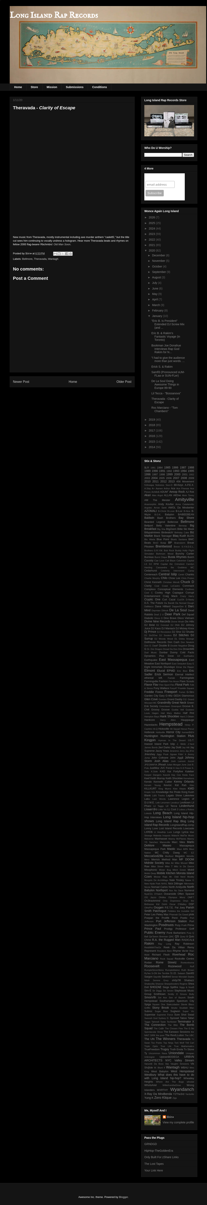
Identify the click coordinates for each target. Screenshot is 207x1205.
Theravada (40, 258)
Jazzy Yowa (162, 750)
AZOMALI (150, 511)
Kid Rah (180, 785)
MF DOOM (186, 859)
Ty (145, 1053)
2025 (152, 223)
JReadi (162, 764)
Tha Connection (155, 1024)
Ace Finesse (182, 488)
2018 (152, 425)
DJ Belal (149, 625)
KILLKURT (150, 788)
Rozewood (174, 966)
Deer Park (172, 614)
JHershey (149, 754)
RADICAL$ (188, 940)
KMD (191, 788)
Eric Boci (182, 671)
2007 (176, 478)
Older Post (123, 381)
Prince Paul (152, 928)
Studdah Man (186, 1008)
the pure (160, 1035)
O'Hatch (158, 894)
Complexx (150, 589)
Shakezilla (149, 984)
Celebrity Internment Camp (177, 570)
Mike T (169, 866)
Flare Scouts (187, 681)
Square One (158, 1004)
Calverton (181, 560)
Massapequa (187, 845)
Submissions (74, 87)
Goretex (162, 699)
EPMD (171, 670)
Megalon (180, 856)
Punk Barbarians (176, 932)
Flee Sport (164, 685)
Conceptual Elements (170, 589)
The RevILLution (174, 1035)
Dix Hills (189, 621)
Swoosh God (150, 1018)
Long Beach (162, 813)
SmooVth (150, 997)
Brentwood (164, 546)
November (159, 260)
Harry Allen (168, 720)
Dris (180, 649)
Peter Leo (149, 914)
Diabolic (148, 618)
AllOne (177, 495)
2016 (152, 436)
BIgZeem (171, 529)
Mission (52, 87)
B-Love (170, 511)
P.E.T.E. (169, 907)
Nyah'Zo (148, 894)
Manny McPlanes (177, 839)
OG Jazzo (150, 897)
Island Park (161, 744)
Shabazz (189, 980)
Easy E (190, 663)
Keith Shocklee (174, 778)
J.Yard (191, 744)
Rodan (148, 962)
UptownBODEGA (169, 1057)
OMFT (191, 897)
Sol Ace (162, 997)
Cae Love (159, 560)
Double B (164, 645)
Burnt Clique (161, 557)
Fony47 (173, 688)
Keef (147, 778)
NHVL (164, 883)
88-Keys (178, 485)
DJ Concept (162, 625)
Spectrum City (185, 1001)
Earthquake (150, 660)
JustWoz (154, 768)
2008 (184, 478)
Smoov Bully (187, 994)
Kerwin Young (152, 785)
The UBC (189, 1035)
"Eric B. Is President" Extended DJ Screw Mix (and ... (168, 324)
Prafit (184, 925)
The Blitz (173, 1025)
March (156, 305)
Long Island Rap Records (54, 16)
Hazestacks (150, 724)
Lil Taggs (158, 806)
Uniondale (176, 1053)
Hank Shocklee (169, 716)
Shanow (159, 984)
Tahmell (155, 1022)
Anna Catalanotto (184, 504)
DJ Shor (176, 631)
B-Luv (179, 511)
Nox (171, 890)
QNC (171, 936)
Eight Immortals (153, 667)
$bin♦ (170, 1117)
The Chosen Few (174, 1028)
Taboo (183, 1018)
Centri (181, 574)
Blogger (123, 1197)
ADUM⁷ (164, 491)
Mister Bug (165, 870)
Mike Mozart (181, 863)
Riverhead (178, 954)
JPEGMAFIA (150, 764)
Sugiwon (175, 1011)
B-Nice (187, 511)
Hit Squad (175, 729)
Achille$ (155, 492)
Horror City (173, 732)
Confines (189, 589)
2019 (152, 419)
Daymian (156, 610)
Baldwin (149, 517)
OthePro (148, 907)
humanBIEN (188, 732)
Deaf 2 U (159, 614)
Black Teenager (163, 536)
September (159, 272)
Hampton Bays (151, 716)
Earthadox (189, 656)
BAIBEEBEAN (186, 514)
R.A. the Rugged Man (166, 939)
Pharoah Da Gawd (178, 914)
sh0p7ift (176, 980)
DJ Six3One (150, 635)
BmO (155, 543)
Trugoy (165, 1049)
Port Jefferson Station (171, 921)
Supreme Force (165, 1014)
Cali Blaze (170, 560)
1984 (160, 467)
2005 (162, 478)
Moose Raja (160, 877)
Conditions (99, 87)
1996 (147, 474)
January (157, 316)
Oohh (164, 904)
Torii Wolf (179, 1043)
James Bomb (151, 747)
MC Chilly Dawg (167, 852)
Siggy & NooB (186, 987)
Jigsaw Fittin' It (178, 754)
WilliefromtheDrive (172, 1085)
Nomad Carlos (159, 887)
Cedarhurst (150, 570)
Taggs (147, 1022)
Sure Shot (180, 1014)
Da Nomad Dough (184, 603)
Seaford (166, 976)
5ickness (159, 485)
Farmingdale (187, 678)
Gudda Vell (178, 709)
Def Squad (188, 614)
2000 (177, 474)
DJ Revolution (164, 632)
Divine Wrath (177, 621)
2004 (154, 478)
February (158, 310)
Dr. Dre (150, 649)
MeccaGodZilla (153, 856)
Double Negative (178, 645)
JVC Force (166, 768)
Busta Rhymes (177, 557)
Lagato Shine (174, 795)
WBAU (185, 1067)
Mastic (171, 848)
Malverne (149, 839)
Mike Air (169, 863)
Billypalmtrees (152, 532)
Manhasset (161, 838)
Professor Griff (184, 928)
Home (18, 87)
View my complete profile (178, 1122)
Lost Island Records (170, 828)
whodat (190, 1082)
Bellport (148, 525)
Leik (157, 802)
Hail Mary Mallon (171, 713)
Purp (189, 933)
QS (177, 936)
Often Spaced (186, 893)
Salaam (181, 973)
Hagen (155, 713)
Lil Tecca (171, 806)
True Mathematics (184, 1046)
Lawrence (173, 799)
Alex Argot (157, 495)
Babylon (169, 514)
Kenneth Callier (163, 781)
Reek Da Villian (174, 947)
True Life (166, 1046)
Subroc (148, 1011)
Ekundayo (169, 667)
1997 (155, 474)
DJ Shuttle (188, 631)
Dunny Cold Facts (182, 652)
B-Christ (162, 511)
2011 (155, 481)
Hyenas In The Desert (172, 740)
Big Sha (161, 529)
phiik (191, 914)
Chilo (164, 578)
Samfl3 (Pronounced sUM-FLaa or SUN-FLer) (168, 373)
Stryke (174, 1008)
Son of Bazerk (177, 997)
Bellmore (27, 258)
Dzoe (171, 656)
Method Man (169, 859)
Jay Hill (185, 747)
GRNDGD (150, 1144)
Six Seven (168, 990)
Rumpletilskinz (172, 970)
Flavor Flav (151, 684)
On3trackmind (152, 900)
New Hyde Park (152, 883)
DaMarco (148, 606)
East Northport (163, 663)
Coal (156, 586)
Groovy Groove (160, 709)
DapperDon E (179, 606)
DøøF (155, 645)
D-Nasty (190, 599)
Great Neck (179, 702)
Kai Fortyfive (175, 771)
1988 (191, 467)
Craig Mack (170, 596)
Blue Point (163, 539)
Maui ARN (182, 849)
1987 (183, 467)
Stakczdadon (173, 1004)
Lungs (176, 832)
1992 (169, 471)
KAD (162, 771)
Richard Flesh (161, 954)
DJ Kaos (156, 628)
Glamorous (188, 695)
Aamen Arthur (163, 488)
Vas (167, 1064)
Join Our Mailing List (161, 177)
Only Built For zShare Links (161, 1157)
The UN (149, 1039)
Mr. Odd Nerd (177, 877)
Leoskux (175, 802)
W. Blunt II (159, 1067)
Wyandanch (182, 1089)
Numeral (189, 890)
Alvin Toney (188, 495)
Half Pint (188, 713)
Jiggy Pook (163, 754)
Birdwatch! (167, 532)
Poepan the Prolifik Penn (161, 918)
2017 (152, 430)
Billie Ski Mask (185, 529)
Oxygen (159, 907)
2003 (147, 478)
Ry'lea (147, 973)
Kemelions (189, 778)
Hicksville (163, 728)
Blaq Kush (179, 535)
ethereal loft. (153, 678)
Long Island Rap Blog (171, 821)
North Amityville (177, 887)
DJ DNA (175, 625)
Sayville (157, 977)
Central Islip (168, 574)
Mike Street (157, 866)
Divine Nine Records (157, 621)
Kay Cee (176, 775)
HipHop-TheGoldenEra (158, 1150)
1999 (169, 474)
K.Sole (154, 771)
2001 (185, 474)
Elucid (161, 670)
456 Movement (185, 481)
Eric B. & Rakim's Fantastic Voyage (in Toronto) (165, 337)
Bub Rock (169, 550)
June (155, 288)
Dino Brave (170, 618)
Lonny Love (151, 828)
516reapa (149, 485)
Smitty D (173, 994)
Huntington (151, 736)
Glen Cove (151, 699)
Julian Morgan (174, 764)
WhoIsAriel (150, 1085)
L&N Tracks (158, 795)
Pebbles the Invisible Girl (181, 911)
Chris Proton (187, 578)
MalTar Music (187, 835)
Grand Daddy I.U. (177, 699)
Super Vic (188, 1011)
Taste (163, 1022)
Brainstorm (179, 543)
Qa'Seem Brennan (158, 936)
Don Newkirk (187, 642)
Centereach (150, 574)
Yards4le (189, 1094)
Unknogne (149, 1057)
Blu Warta (149, 539)
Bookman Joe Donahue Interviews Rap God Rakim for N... (166, 349)
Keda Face (188, 775)
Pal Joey (180, 907)
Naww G (189, 880)
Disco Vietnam (185, 618)
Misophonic (150, 869)
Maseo (167, 845)
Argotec (148, 507)
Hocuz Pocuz (187, 729)
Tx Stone (189, 1049)
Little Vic (162, 809)
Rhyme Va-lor (180, 950)
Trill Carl (189, 1043)
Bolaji (163, 543)
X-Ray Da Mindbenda (158, 1094)
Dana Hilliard (162, 606)
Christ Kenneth (153, 582)
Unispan (190, 1053)
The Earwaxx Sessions (177, 1031)
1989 (147, 471)
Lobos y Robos (186, 809)
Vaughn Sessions (179, 1064)
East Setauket (179, 663)
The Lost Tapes (154, 1163)
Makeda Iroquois (161, 835)
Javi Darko (164, 747)
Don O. (148, 645)
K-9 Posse (186, 768)
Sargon (148, 976)
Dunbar (163, 652)
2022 (152, 239)
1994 (184, 471)
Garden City (151, 695)
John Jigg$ (176, 757)
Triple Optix (151, 1046)
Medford (169, 856)
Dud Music (150, 652)
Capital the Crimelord (172, 564)
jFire (192, 751)
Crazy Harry (187, 596)
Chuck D (187, 582)
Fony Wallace (161, 688)
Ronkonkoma (187, 962)
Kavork (166, 775)
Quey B (184, 936)
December (159, 255)
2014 (152, 447)
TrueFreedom (152, 1049)
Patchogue (159, 910)
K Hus (176, 768)
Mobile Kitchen (166, 873)
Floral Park (182, 684)
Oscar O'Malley (177, 904)
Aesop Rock (177, 491)
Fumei (182, 692)
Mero (147, 859)
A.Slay (147, 488)
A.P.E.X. (189, 485)
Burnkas (149, 557)
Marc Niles (178, 842)
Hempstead (171, 724)
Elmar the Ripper (185, 667)
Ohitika (162, 897)
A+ (153, 488)
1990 (155, 471)
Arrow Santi (160, 507)
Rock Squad (166, 959)
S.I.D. (173, 973)
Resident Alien (164, 951)
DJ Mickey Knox (185, 628)
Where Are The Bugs (170, 1082)
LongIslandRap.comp (182, 825)
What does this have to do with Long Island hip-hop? (169, 1076)
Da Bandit (169, 603)
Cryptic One (152, 599)
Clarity (148, 585)
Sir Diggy (157, 990)
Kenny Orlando (184, 781)
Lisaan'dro (150, 809)
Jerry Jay (184, 751)
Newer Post (21, 381)
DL (175, 639)
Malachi (175, 835)
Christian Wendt (171, 582)
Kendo (148, 781)
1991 (162, 471)
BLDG (190, 536)
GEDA (177, 695)
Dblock (165, 610)
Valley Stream (184, 1060)
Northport (162, 890)
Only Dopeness (171, 901)
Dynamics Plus (154, 656)
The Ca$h (159, 1028)
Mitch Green (179, 870)
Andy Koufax (166, 504)
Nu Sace (178, 890)
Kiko (192, 785)
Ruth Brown (187, 970)
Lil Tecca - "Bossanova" (166, 393)
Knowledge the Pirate (168, 792)
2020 (152, 250)
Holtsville (160, 732)
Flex (172, 685)
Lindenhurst (186, 805)
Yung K (148, 1097)
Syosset (174, 1018)
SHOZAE (156, 987)
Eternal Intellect (184, 674)
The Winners (165, 1039)
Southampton (167, 1001)
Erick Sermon (164, 674)
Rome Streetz (166, 962)
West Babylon (160, 1071)
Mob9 (191, 869)
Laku (147, 799)
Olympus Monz (176, 897)
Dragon (158, 649)
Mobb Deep (150, 873)
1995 (191, 471)
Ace (173, 488)
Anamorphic (150, 504)
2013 (171, 481)
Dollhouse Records (155, 642)
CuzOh (180, 599)
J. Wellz (181, 744)
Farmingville (151, 681)
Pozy (178, 925)
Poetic (183, 918)
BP (170, 542)
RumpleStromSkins (154, 970)
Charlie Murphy (152, 578)
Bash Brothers (166, 518)
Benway (183, 525)
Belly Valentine (165, 525)
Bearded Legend (154, 522)
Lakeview (189, 795)
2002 (191, 474)
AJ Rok (190, 491)
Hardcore (149, 720)
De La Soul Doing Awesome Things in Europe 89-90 (165, 384)
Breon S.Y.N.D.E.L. (184, 546)
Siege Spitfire (170, 987)
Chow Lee (174, 578)
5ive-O (169, 485)
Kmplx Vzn (149, 792)
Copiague (177, 592)
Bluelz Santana (179, 539)
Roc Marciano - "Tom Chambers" (164, 409)
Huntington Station (173, 736)
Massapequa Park (155, 849)
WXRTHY (162, 1090)
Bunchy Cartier (185, 553)
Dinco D (158, 618)
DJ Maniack (168, 628)
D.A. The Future (153, 603)
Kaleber (189, 771)
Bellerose (173, 522)
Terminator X (185, 1021)
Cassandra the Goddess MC (175, 567)
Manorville (165, 842)
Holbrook (149, 732)
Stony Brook (160, 1007)
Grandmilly (164, 702)
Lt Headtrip (160, 832)
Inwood (148, 744)
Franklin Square (186, 688)
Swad (191, 1014)
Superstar (149, 1014)
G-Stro (190, 692)
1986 (175, 467)
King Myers (164, 788)
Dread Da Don (170, 649)
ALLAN (168, 495)
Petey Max (162, 914)
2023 (152, 234)
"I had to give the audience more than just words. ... (168, 359)
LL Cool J (172, 809)
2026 (152, 217)
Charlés (189, 574)
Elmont (149, 670)
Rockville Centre (184, 958)
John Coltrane (159, 757)
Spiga (147, 1004)
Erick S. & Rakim (162, 366)
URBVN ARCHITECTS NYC (169, 1058)
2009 (191, 478)
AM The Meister (157, 500)
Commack (188, 585)
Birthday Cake (181, 532)
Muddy (190, 877)
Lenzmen (165, 802)
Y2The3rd (178, 1094)
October (157, 266)
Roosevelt (151, 966)
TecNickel (171, 1022)
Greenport (176, 706)
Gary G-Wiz (166, 695)
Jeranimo (174, 751)
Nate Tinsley (176, 880)
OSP (191, 904)
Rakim (149, 943)
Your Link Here (153, 1170)
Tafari (191, 1018)
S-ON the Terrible (160, 973)
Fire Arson (174, 681)
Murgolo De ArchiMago (156, 880)
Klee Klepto (179, 788)
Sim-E (147, 990)
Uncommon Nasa (158, 1053)
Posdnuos (166, 925)
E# (178, 656)
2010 (147, 481)
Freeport (171, 692)
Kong (184, 792)
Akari (147, 495)
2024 (152, 228)
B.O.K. (157, 514)
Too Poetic (156, 1043)
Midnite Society (154, 862)
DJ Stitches (181, 635)
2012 (163, 481)
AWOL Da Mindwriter (181, 507)
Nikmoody (189, 883)
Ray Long (164, 944)
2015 (152, 441)
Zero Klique (163, 1098)
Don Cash (174, 642)
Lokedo (148, 813)
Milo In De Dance (184, 866)
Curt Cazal (168, 599)
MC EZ (189, 852)
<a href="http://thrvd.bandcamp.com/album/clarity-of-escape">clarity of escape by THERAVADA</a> (72, 173)
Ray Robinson (184, 943)
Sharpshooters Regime (175, 984)
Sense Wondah (179, 977)
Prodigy (168, 928)
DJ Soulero (165, 635)
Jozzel (191, 761)
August (157, 277)
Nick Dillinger (175, 883)
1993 (176, 471)
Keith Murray (157, 778)
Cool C (148, 592)
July (155, 282)
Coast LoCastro (171, 586)
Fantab (171, 678)
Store (34, 87)
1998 (162, 474)
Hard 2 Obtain (187, 716)
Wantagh (53, 258)
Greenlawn (164, 706)
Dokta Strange (186, 639)
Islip (172, 744)
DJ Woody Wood (163, 639)
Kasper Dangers (153, 775)
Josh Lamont (178, 761)
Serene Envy (160, 980)
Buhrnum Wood (164, 554)
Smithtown (160, 994)
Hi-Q (155, 729)
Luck (169, 832)
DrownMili (188, 649)
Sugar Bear (161, 1011)
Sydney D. (163, 1018)
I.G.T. (191, 740)
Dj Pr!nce (150, 631)
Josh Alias (161, 761)
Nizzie (147, 887)
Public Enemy (154, 933)
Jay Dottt (176, 747)
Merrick (155, 859)
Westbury (150, 1074)
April (155, 299)
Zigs (175, 1098)
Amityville (184, 499)
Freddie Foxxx (153, 692)
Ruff (192, 966)
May (155, 294)
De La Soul (178, 610)
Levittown (185, 802)
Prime (190, 925)
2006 (169, 478)
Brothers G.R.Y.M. (153, 550)
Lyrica (185, 832)
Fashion (163, 681)
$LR (146, 467)
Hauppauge (187, 720)
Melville (190, 856)
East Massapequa (173, 660)
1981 (153, 467)
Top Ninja (168, 1043)
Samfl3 (190, 973)
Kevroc (168, 785)
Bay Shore (186, 517)
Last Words (159, 799)
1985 (167, 467)
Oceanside (170, 893)
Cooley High (162, 592)
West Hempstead (182, 1071)
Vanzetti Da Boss (154, 1064)
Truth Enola (176, 1049)
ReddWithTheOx (152, 947)
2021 (152, 245)
